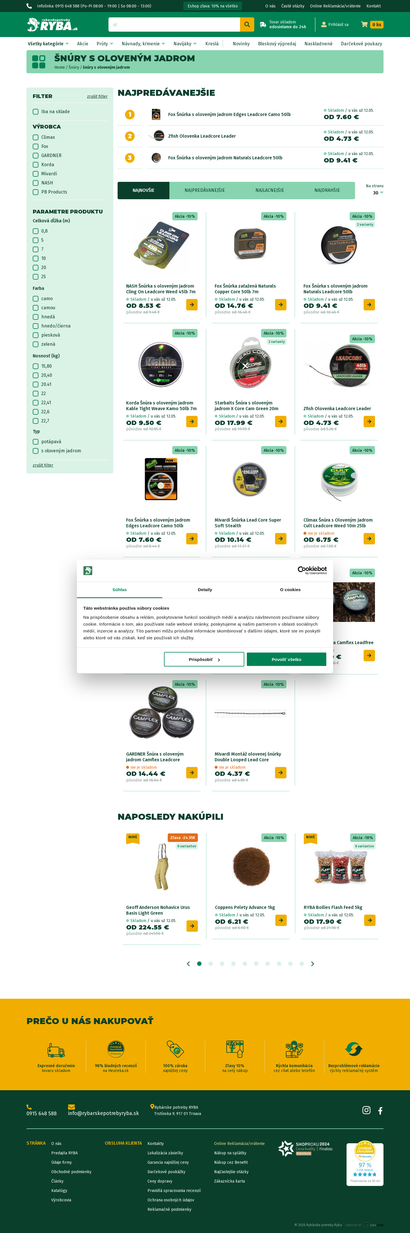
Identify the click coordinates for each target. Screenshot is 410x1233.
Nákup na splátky (230, 1153)
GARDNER (47, 155)
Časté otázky (292, 6)
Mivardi (45, 174)
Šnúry (74, 67)
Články (57, 1181)
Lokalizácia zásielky (165, 1153)
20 (39, 267)
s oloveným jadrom (57, 451)
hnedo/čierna (52, 326)
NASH (43, 183)
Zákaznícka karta (229, 1181)
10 (39, 258)
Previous (188, 964)
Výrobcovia (61, 1200)
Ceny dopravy (159, 1181)
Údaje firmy (61, 1162)
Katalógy (59, 1190)
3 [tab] (222, 964)
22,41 (42, 403)
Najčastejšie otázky (231, 1171)
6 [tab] (256, 964)
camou (44, 308)
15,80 (42, 366)
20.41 (42, 384)
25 (39, 277)
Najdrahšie (327, 190)
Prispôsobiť (204, 659)
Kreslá (212, 43)
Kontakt (373, 6)
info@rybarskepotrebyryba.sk (103, 1110)
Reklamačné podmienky (169, 1209)
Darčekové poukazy (361, 43)
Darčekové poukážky (166, 1171)
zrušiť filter (97, 96)
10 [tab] (302, 964)
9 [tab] (290, 964)
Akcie (82, 43)
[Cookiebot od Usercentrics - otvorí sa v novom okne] (302, 570)
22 (39, 393)
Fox (40, 146)
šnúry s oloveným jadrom (106, 67)
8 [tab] (279, 964)
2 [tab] (210, 964)
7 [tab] (267, 964)
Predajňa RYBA (64, 1153)
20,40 (42, 375)
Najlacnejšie (269, 190)
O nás (270, 6)
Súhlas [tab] (119, 589)
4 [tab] (233, 964)
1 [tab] (199, 964)
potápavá (47, 442)
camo (43, 299)
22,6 (41, 412)
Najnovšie (143, 190)
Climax (44, 137)
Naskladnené (318, 43)
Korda (43, 165)
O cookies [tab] (290, 589)
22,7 (41, 421)
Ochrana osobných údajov (170, 1200)
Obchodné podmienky (71, 1171)
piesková (46, 335)
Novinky (241, 43)
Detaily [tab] (205, 589)
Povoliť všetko (286, 659)
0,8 (40, 231)
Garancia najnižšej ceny (168, 1162)
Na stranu (375, 186)
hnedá (44, 317)
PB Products (50, 192)
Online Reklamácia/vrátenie (335, 6)
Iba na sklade (51, 112)
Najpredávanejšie (204, 190)
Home (59, 67)
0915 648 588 (41, 1110)
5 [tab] (245, 964)
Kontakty (155, 1143)
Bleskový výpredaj (277, 43)
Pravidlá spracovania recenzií (174, 1190)
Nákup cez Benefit (231, 1162)
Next (313, 964)
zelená (44, 344)
